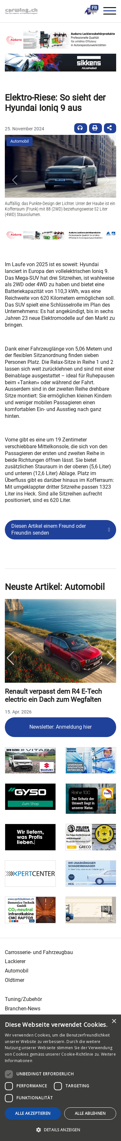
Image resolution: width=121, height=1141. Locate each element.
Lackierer (15, 961)
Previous (10, 658)
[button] (14, 180)
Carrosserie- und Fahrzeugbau (39, 952)
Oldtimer (14, 980)
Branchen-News (22, 1008)
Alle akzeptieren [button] (32, 1113)
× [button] (113, 1021)
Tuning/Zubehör (23, 999)
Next (111, 658)
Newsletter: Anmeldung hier (60, 727)
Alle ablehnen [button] (90, 1113)
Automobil (19, 141)
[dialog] (60, 1078)
